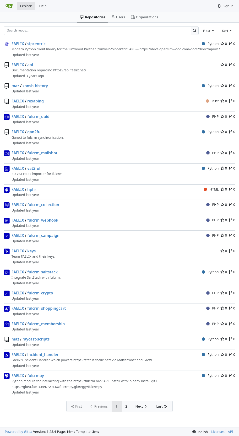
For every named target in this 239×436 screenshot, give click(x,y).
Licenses (218, 431)
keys (31, 251)
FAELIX (17, 43)
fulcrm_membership (46, 323)
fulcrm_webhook (42, 220)
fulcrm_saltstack (42, 272)
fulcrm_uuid (38, 116)
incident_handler (43, 354)
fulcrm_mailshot (42, 152)
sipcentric (36, 43)
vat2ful (33, 168)
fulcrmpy (35, 375)
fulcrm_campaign (43, 235)
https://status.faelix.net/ (92, 360)
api (30, 64)
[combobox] (208, 30)
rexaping (35, 101)
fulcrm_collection (43, 204)
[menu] (200, 432)
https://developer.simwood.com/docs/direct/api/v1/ (180, 49)
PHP (212, 116)
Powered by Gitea (18, 431)
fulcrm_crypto (40, 293)
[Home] (9, 6)
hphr (31, 189)
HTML (211, 189)
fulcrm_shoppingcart (46, 308)
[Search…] (195, 31)
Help (43, 6)
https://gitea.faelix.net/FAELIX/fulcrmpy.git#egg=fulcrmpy (56, 386)
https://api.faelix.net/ (69, 70)
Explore (26, 6)
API (230, 431)
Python (210, 43)
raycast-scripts (35, 339)
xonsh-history (35, 85)
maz (15, 85)
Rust (212, 101)
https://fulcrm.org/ (88, 381)
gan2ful (34, 131)
